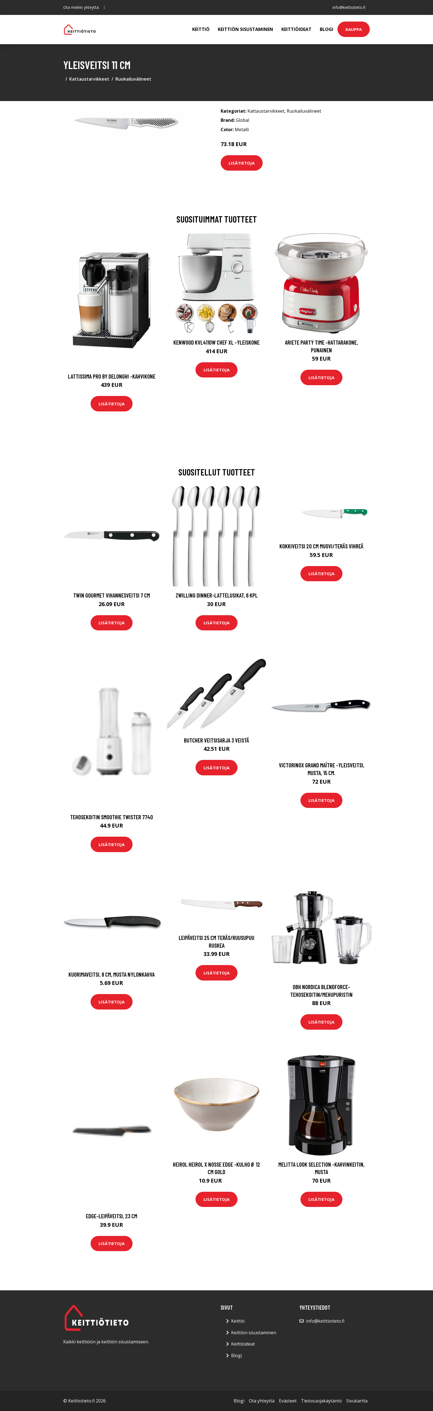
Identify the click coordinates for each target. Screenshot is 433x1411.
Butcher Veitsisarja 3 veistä (216, 740)
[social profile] (104, 7)
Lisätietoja (242, 163)
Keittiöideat (296, 29)
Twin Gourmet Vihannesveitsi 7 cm (111, 595)
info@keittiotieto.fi (348, 7)
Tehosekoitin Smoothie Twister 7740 (111, 816)
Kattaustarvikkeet (89, 79)
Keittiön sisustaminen (245, 29)
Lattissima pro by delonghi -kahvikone (111, 376)
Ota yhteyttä (261, 1401)
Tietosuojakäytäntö (321, 1401)
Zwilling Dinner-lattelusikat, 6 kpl (217, 595)
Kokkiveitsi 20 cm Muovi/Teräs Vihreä (321, 546)
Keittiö (201, 29)
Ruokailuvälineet (133, 79)
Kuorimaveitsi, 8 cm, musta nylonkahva (111, 974)
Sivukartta (357, 1401)
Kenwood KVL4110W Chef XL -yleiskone (216, 342)
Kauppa (353, 29)
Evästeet (288, 1401)
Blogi (326, 29)
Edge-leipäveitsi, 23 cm (111, 1215)
